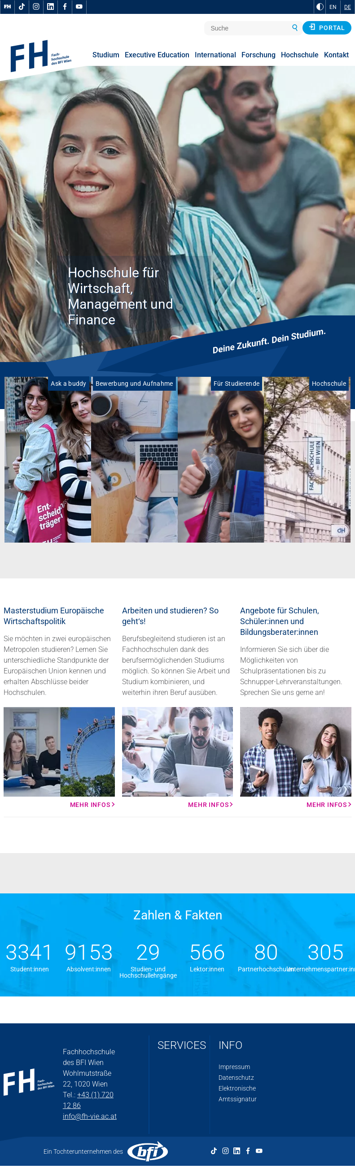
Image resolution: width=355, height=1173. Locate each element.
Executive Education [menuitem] (157, 55)
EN (333, 7)
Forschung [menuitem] (258, 55)
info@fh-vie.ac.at (90, 1116)
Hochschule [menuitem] (300, 55)
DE (347, 7)
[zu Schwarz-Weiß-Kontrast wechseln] (320, 6)
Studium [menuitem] (105, 55)
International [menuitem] (215, 55)
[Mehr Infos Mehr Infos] (59, 757)
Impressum (234, 1066)
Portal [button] (327, 27)
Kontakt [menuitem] (336, 55)
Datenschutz (236, 1077)
